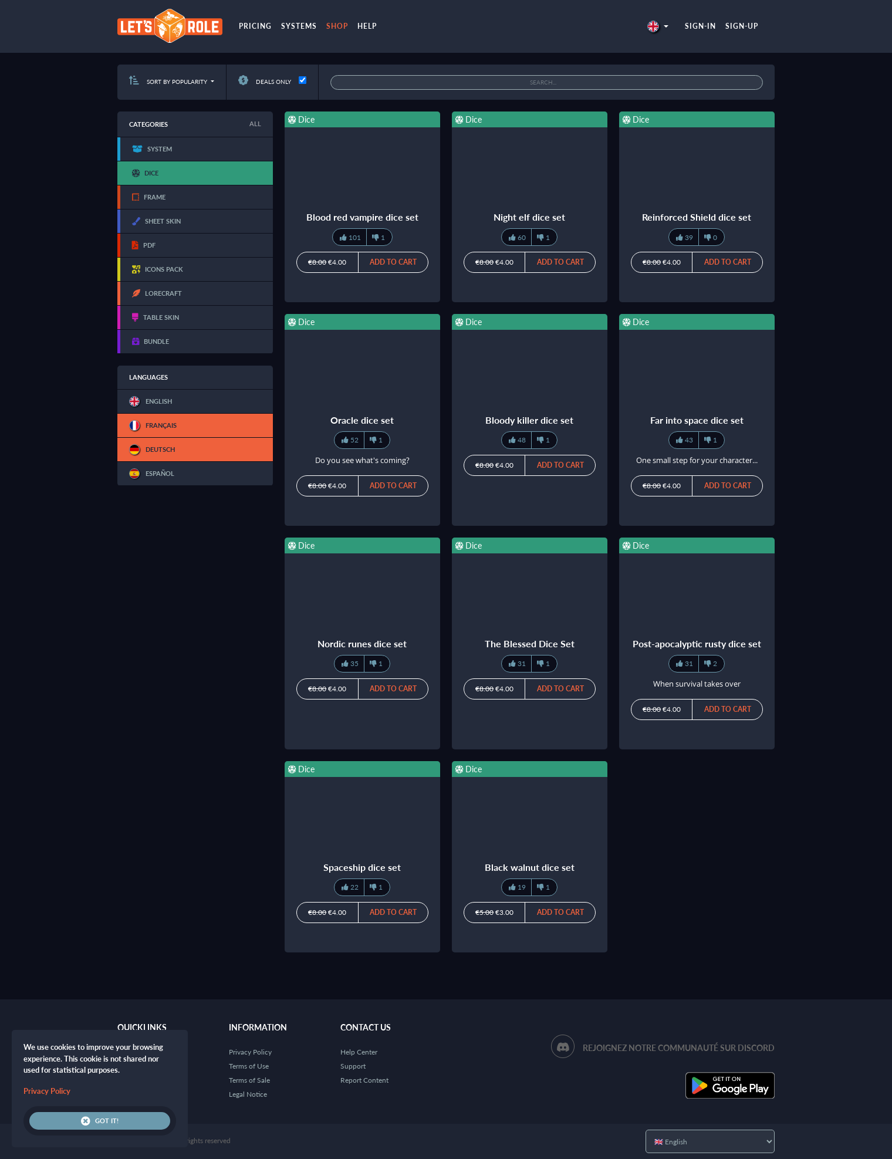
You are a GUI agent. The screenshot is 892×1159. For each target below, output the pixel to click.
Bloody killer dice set (529, 419)
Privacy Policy (250, 1052)
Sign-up (741, 26)
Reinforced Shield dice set (696, 216)
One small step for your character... (697, 460)
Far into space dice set (697, 419)
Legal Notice (248, 1094)
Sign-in (700, 26)
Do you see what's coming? (362, 460)
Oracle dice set (362, 419)
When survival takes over (697, 683)
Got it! (100, 1121)
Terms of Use (249, 1066)
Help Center (358, 1052)
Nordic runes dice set (362, 643)
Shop (337, 26)
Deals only (264, 81)
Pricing (255, 26)
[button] (657, 26)
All (255, 123)
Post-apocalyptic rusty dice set (697, 643)
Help (367, 26)
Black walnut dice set (530, 867)
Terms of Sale (249, 1080)
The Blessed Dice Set (530, 643)
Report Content (364, 1080)
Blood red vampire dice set (362, 216)
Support (353, 1066)
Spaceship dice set (362, 867)
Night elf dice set (529, 216)
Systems (299, 26)
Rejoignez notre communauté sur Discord (679, 1048)
